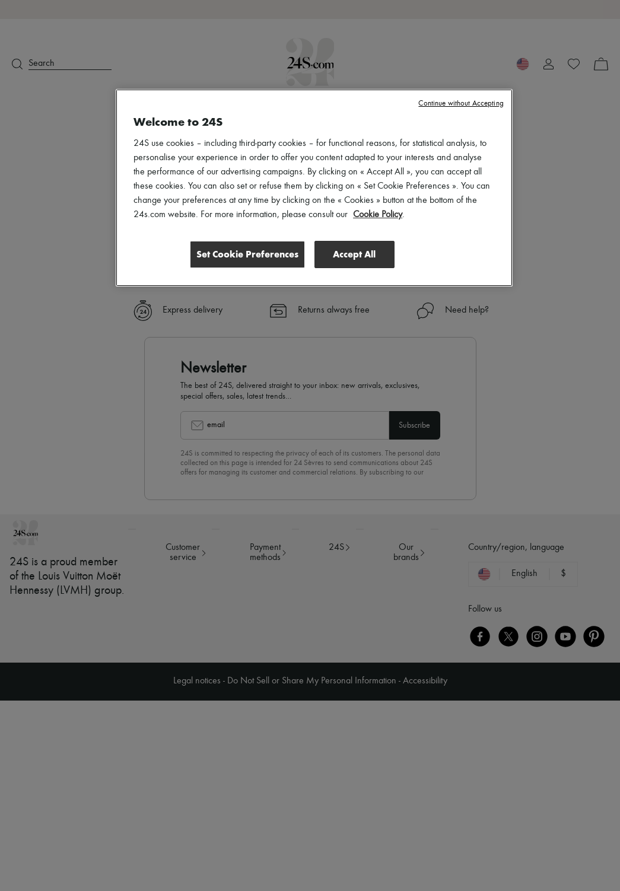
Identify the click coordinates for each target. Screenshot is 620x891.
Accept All (354, 253)
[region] (314, 187)
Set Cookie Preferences (247, 253)
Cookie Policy (377, 214)
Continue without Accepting (460, 103)
